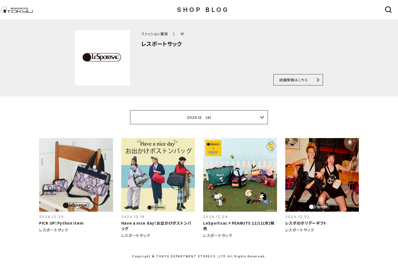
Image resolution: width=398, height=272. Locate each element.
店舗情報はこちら (293, 79)
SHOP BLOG (203, 9)
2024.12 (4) (199, 117)
